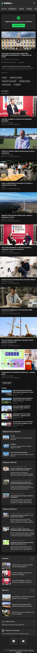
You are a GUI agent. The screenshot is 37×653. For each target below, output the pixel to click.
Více (32, 558)
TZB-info (5, 559)
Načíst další (7, 383)
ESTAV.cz (5, 590)
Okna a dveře (6, 85)
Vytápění (13, 444)
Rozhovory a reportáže (9, 81)
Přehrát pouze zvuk (10, 62)
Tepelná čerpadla (26, 446)
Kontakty (18, 652)
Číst (4, 73)
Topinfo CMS (13, 651)
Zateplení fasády (24, 81)
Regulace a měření (15, 447)
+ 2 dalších (17, 85)
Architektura (12, 9)
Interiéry (29, 9)
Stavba (21, 9)
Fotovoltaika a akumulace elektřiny (19, 454)
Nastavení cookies (22, 651)
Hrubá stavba (14, 438)
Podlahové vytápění (15, 446)
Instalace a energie (16, 77)
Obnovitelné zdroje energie (18, 452)
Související (5, 91)
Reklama (31, 651)
